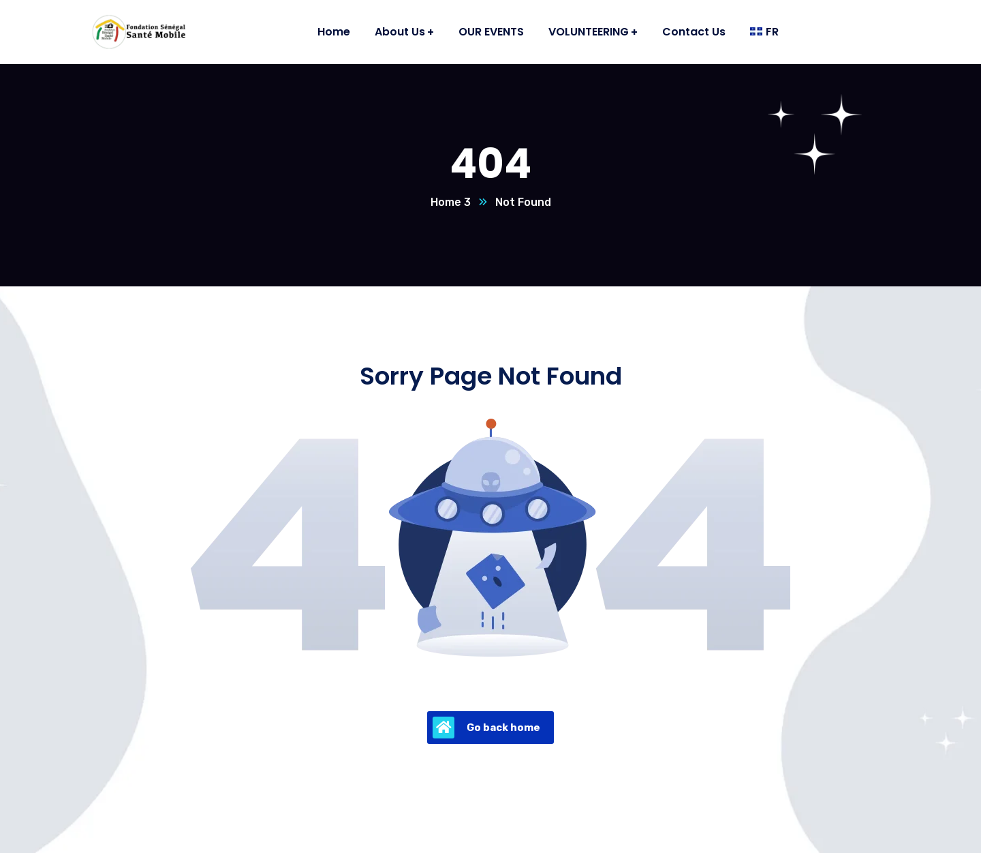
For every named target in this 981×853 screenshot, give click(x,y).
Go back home (486, 727)
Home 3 (451, 202)
